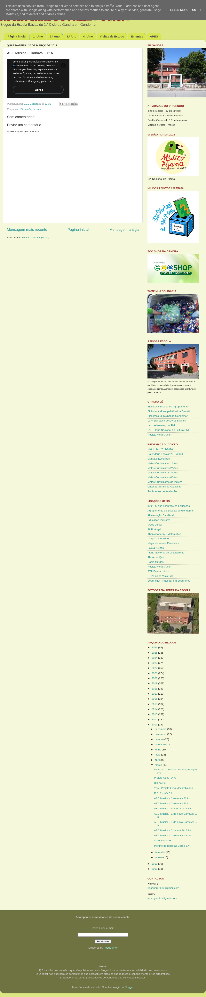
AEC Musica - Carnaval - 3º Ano (173, 798)
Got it (196, 10)
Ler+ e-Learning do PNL (161, 425)
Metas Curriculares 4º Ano (162, 477)
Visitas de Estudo (112, 36)
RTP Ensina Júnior (158, 571)
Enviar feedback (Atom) (35, 237)
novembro (161, 734)
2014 (155, 709)
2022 (155, 667)
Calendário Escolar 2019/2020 (165, 454)
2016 (155, 698)
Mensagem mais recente (27, 229)
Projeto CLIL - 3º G (165, 777)
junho (158, 749)
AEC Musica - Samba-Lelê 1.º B (173, 808)
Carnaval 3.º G (162, 840)
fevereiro (160, 852)
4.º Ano (88, 36)
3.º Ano (71, 36)
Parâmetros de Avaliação (162, 491)
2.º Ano (55, 36)
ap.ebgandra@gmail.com (162, 898)
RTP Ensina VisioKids (160, 576)
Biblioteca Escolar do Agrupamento (167, 406)
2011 (155, 724)
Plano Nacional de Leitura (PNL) (166, 552)
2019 (155, 683)
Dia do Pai (160, 782)
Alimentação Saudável (160, 515)
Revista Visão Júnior (159, 434)
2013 (155, 714)
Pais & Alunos (155, 547)
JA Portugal (154, 529)
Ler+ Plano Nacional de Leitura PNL (168, 430)
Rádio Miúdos (155, 561)
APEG (154, 36)
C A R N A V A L (163, 793)
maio (158, 754)
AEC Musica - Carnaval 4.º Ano (172, 835)
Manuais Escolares (158, 458)
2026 (155, 647)
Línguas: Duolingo (158, 538)
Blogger (129, 987)
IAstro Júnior (154, 524)
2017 (155, 693)
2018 (155, 688)
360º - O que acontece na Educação (168, 505)
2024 (155, 657)
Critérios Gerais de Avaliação (164, 486)
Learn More (179, 10)
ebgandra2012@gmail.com (163, 888)
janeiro (159, 857)
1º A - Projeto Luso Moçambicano (173, 788)
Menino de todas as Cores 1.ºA (172, 845)
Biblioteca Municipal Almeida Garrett (168, 411)
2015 (155, 704)
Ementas (137, 36)
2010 (155, 863)
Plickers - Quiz (155, 557)
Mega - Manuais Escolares (163, 543)
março (159, 765)
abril (157, 759)
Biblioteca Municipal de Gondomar (167, 415)
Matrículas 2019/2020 (160, 449)
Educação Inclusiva (158, 520)
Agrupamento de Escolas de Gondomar (170, 510)
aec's (28, 109)
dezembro (161, 729)
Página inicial (17, 36)
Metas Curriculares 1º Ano (162, 463)
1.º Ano (38, 36)
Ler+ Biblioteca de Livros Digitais (166, 420)
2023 (155, 662)
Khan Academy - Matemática (164, 534)
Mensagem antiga (124, 229)
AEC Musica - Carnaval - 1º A (171, 803)
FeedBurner (111, 947)
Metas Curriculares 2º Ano (162, 468)
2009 (155, 868)
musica (37, 109)
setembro (160, 744)
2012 (155, 719)
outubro (159, 739)
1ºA (22, 109)
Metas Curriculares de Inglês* (164, 481)
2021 (155, 673)
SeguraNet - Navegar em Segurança (168, 580)
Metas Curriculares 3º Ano (162, 472)
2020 (155, 678)
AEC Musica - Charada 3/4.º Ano (173, 830)
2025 (155, 652)
